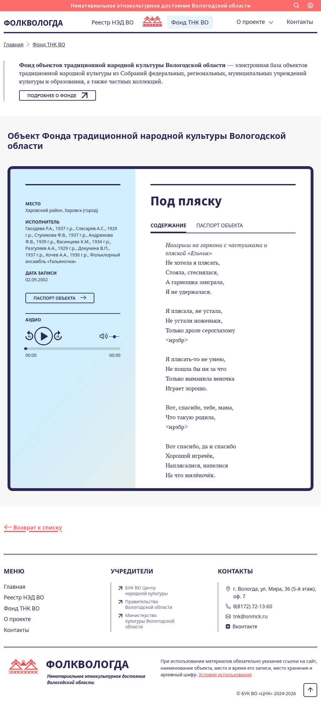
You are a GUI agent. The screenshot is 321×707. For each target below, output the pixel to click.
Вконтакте (245, 626)
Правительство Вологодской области (148, 604)
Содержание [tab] (168, 225)
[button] (296, 5)
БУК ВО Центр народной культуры (146, 590)
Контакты (300, 21)
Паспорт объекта (60, 298)
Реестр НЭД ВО (113, 22)
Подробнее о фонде (57, 95)
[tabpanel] (223, 364)
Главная (14, 586)
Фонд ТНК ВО (189, 22)
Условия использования (225, 675)
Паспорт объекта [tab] (219, 225)
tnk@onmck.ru (250, 616)
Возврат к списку (33, 527)
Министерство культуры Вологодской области (149, 621)
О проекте (255, 21)
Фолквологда (33, 22)
